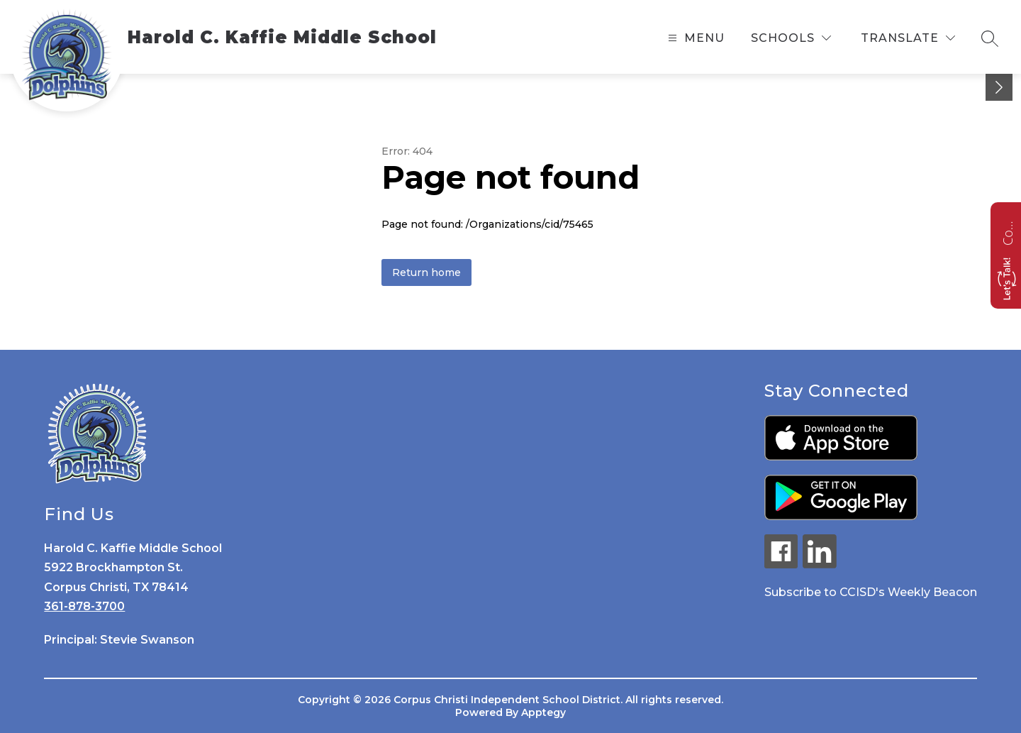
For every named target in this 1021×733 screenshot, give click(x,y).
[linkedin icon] (820, 564)
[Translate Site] (908, 38)
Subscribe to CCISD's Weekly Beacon (870, 592)
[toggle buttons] (999, 87)
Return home (426, 272)
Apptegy (543, 712)
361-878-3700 (84, 606)
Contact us (1007, 231)
